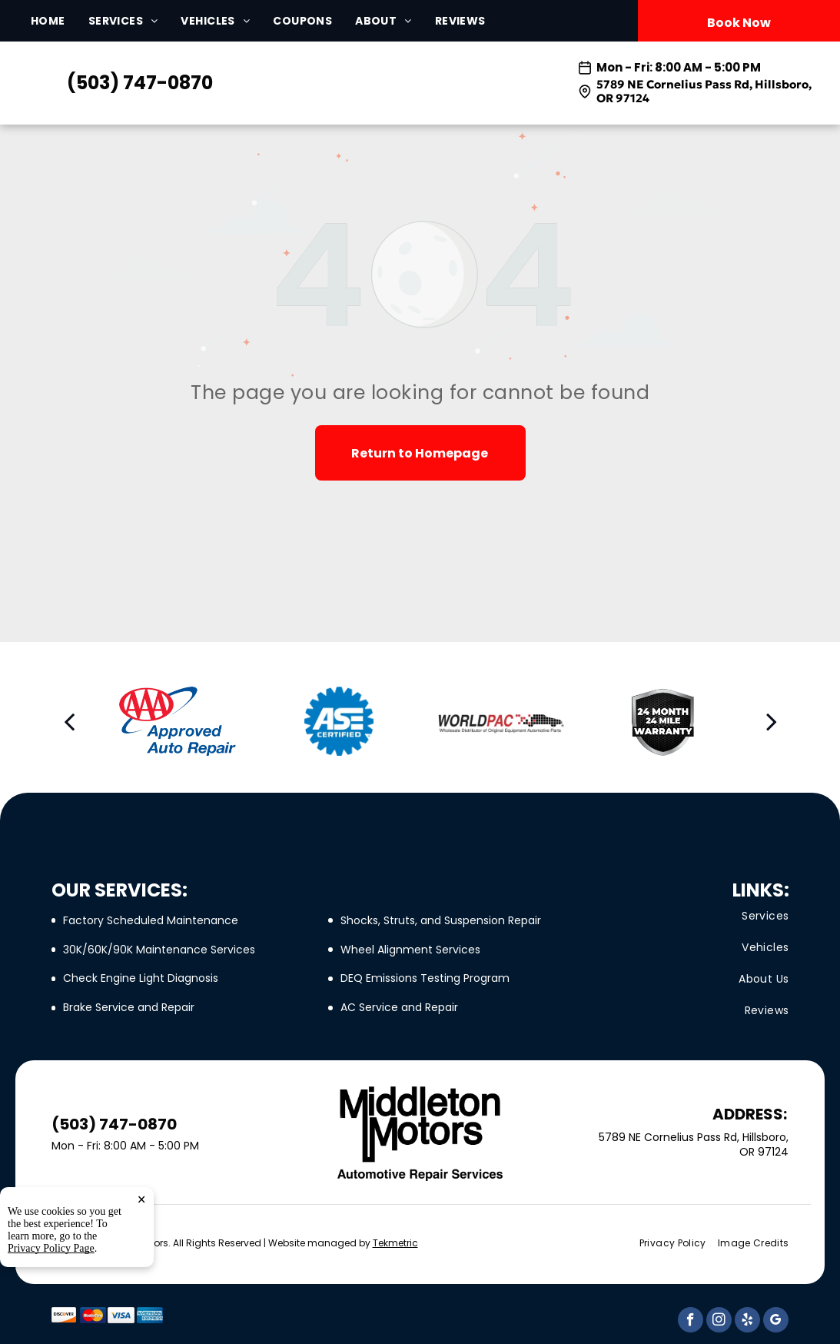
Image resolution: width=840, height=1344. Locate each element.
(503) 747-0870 (140, 82)
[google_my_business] (776, 1321)
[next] (771, 721)
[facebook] (690, 1321)
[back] (69, 721)
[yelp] (747, 1321)
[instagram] (719, 1321)
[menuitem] (59, 21)
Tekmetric (395, 1242)
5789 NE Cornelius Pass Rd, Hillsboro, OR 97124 (704, 91)
